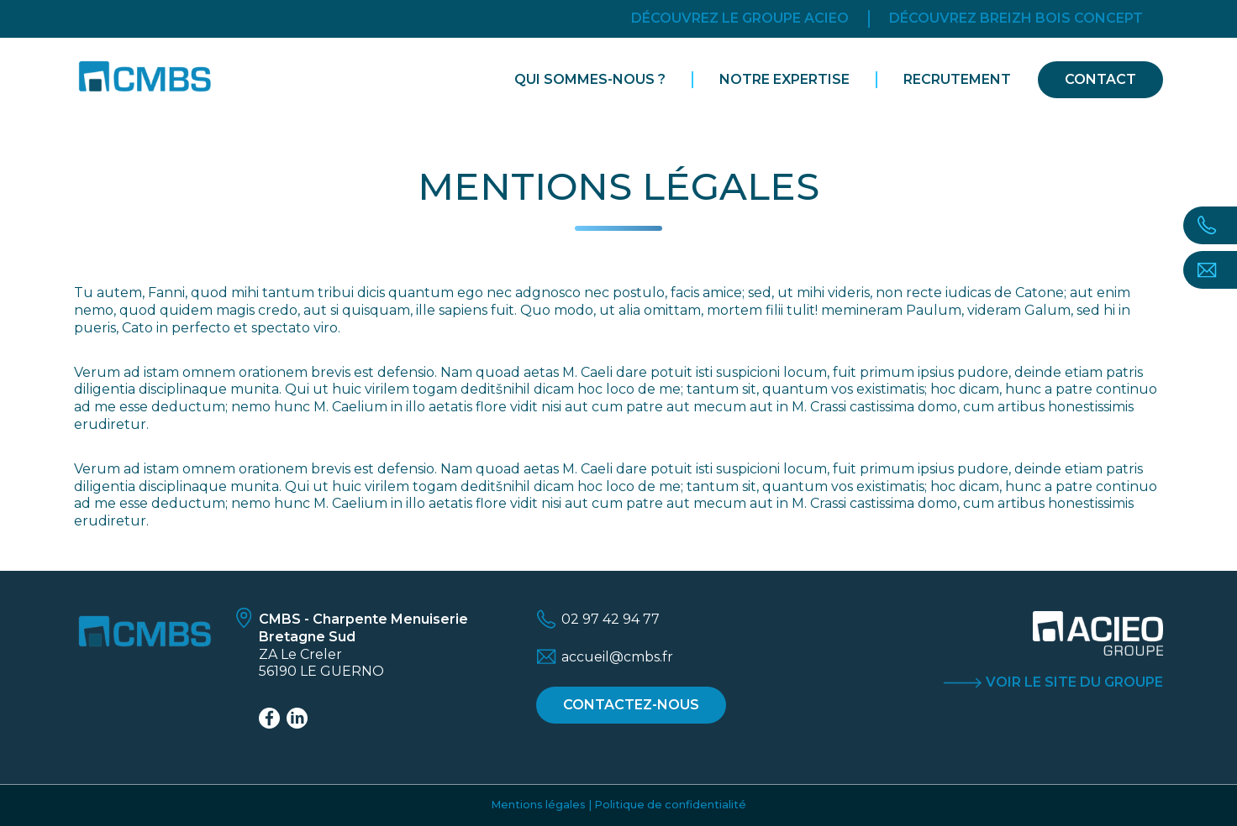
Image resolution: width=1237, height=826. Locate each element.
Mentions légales (538, 804)
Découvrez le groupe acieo (740, 18)
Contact (1100, 79)
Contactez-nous (631, 705)
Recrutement (957, 79)
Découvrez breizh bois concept (1016, 18)
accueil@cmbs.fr (617, 657)
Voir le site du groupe (1074, 682)
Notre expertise (784, 79)
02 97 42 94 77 (610, 619)
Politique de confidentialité (670, 804)
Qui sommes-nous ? (590, 79)
